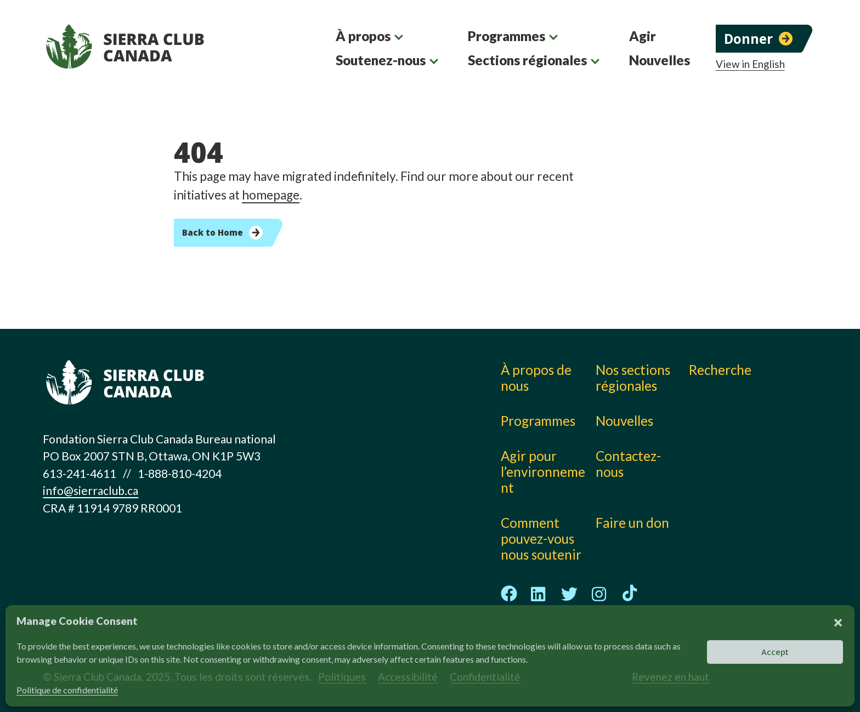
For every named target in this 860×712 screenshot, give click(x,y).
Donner (748, 39)
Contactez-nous (628, 464)
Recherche (720, 370)
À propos (363, 36)
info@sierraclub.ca (90, 490)
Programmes (506, 36)
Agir (642, 36)
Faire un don (632, 523)
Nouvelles (659, 60)
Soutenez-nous (381, 60)
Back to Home (212, 232)
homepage (270, 194)
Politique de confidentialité (67, 690)
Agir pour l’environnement (543, 471)
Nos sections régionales (633, 378)
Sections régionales (527, 60)
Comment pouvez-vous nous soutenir (541, 538)
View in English (750, 64)
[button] (838, 621)
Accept (775, 651)
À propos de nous (536, 378)
